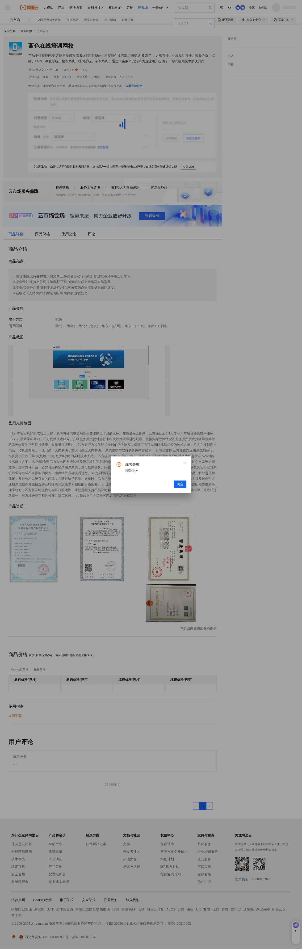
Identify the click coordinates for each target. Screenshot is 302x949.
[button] (184, 463)
